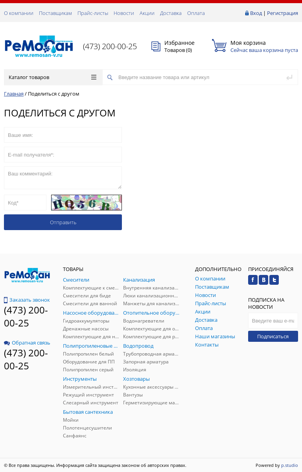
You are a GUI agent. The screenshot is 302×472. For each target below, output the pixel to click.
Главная (14, 93)
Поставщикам (55, 13)
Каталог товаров (52, 77)
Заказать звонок (27, 299)
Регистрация (282, 13)
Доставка (171, 13)
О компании (18, 13)
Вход (256, 13)
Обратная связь (27, 342)
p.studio (289, 465)
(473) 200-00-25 (110, 46)
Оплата (196, 13)
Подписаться (273, 336)
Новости (124, 13)
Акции (147, 13)
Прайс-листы (92, 13)
